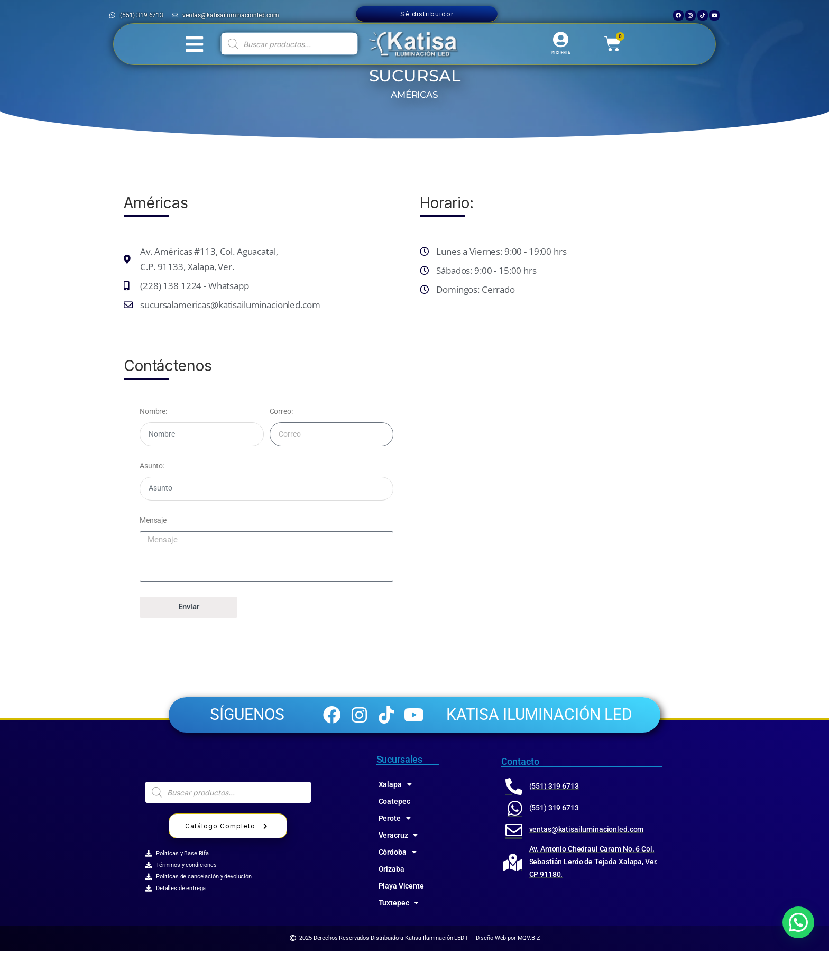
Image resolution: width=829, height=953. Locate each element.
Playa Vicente (401, 887)
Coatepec (394, 803)
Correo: (281, 411)
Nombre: (153, 411)
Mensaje (153, 520)
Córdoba (398, 853)
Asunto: (152, 465)
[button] (798, 922)
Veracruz (398, 836)
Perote (395, 819)
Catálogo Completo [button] (228, 828)
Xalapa (395, 786)
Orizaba (391, 870)
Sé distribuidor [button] (427, 14)
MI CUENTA (560, 52)
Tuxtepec (399, 904)
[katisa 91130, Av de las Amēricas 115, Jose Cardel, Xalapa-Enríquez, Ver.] (562, 479)
